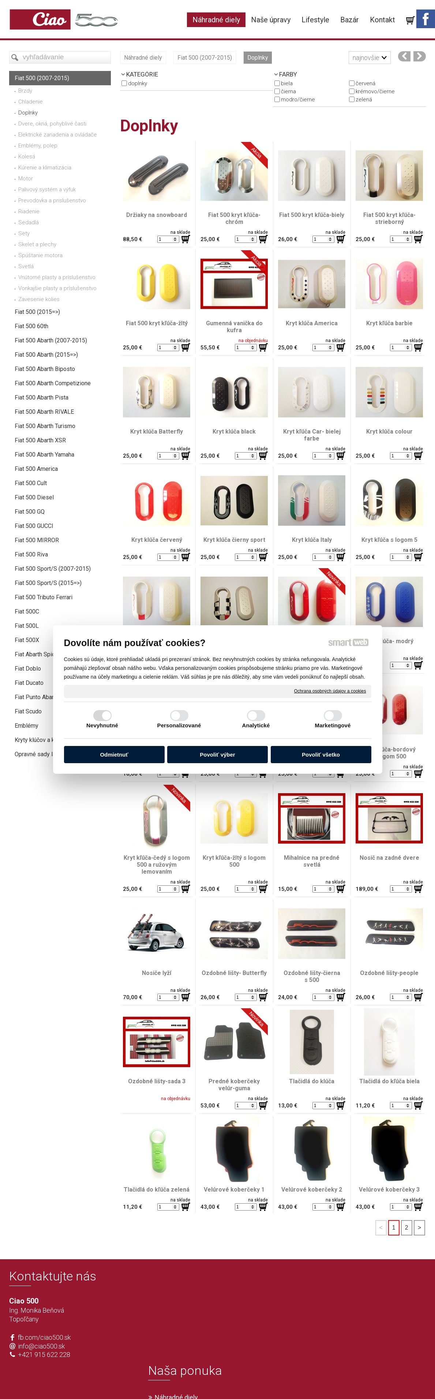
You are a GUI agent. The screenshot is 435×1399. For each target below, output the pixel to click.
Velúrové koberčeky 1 (234, 1189)
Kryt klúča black (234, 431)
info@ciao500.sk (41, 1346)
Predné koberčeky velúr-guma (235, 1085)
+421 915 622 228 (44, 1354)
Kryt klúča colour (389, 431)
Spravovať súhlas (326, 1381)
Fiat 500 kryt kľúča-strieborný (389, 218)
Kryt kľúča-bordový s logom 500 (390, 753)
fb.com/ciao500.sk (44, 1337)
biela (287, 83)
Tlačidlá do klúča (311, 1081)
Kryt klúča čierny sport (234, 539)
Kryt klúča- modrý (389, 641)
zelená (364, 99)
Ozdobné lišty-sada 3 (156, 1081)
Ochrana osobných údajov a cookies (330, 691)
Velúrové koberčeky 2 (311, 1189)
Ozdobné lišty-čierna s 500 (313, 976)
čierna (288, 91)
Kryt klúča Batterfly (156, 431)
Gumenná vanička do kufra (235, 327)
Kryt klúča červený (156, 539)
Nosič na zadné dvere (389, 857)
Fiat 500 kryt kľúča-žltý (157, 323)
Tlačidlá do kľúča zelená (157, 1189)
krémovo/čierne (375, 91)
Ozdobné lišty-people (389, 972)
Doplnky (137, 83)
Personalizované (179, 725)
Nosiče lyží (156, 972)
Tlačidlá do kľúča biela (389, 1081)
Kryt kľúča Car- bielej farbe (312, 435)
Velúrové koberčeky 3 (389, 1189)
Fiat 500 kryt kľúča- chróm (235, 218)
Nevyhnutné (102, 725)
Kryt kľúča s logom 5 (389, 539)
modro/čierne (298, 99)
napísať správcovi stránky (196, 1381)
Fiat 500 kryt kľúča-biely (311, 214)
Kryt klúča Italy (312, 539)
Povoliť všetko (321, 754)
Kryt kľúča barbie (389, 323)
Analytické (256, 725)
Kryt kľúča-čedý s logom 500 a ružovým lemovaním (157, 864)
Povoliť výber (217, 754)
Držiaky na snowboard (156, 214)
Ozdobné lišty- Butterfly (234, 972)
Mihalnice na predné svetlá (312, 861)
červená (365, 83)
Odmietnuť (114, 754)
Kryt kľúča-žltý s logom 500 (235, 861)
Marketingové (333, 725)
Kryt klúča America (312, 323)
